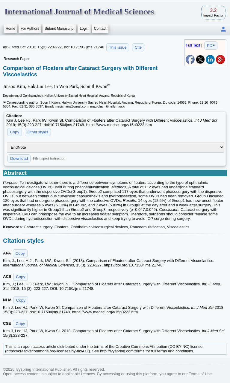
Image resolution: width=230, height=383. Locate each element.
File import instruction (49, 158)
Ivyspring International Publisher (43, 369)
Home (10, 28)
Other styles (38, 132)
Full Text (193, 45)
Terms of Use (200, 374)
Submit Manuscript (59, 28)
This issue (118, 47)
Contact (100, 28)
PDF (211, 45)
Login (84, 28)
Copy (14, 132)
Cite (138, 47)
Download (19, 158)
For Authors (30, 28)
